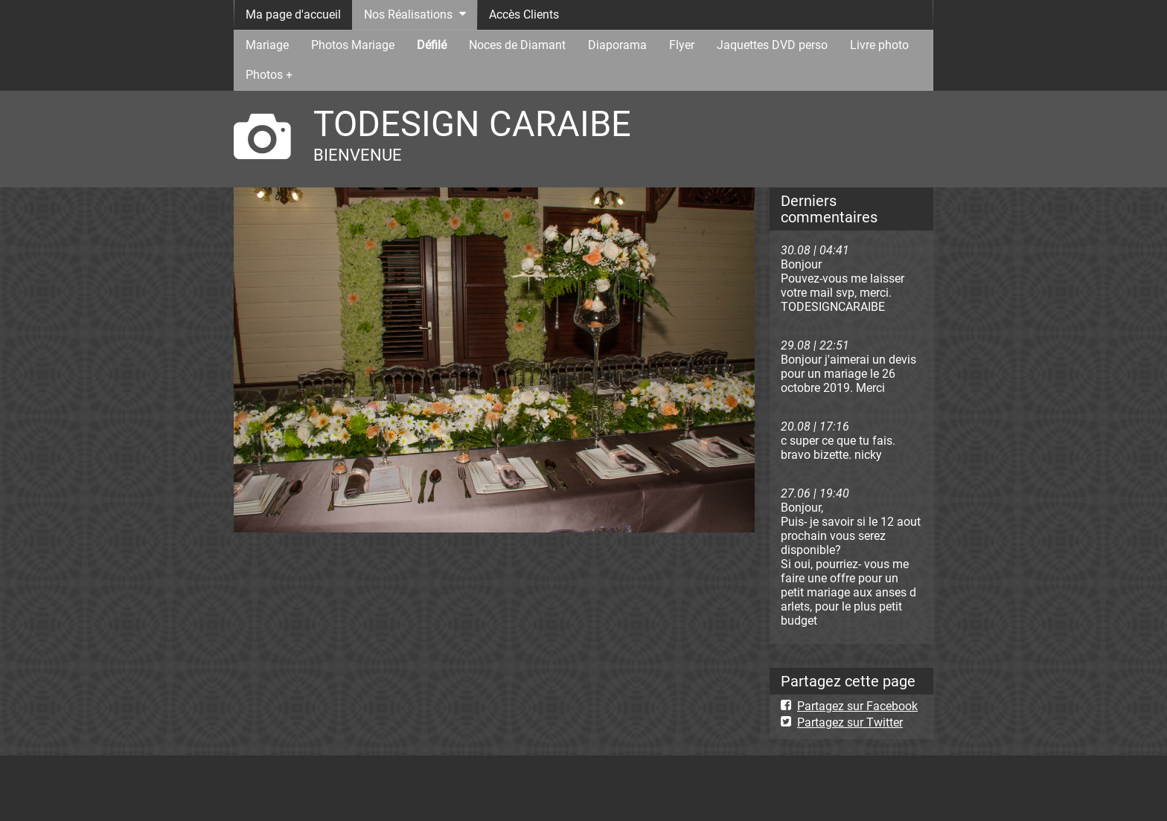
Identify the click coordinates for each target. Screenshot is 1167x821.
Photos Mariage (352, 45)
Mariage (267, 45)
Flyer (681, 45)
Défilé (432, 45)
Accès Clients (524, 14)
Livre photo (879, 45)
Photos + (269, 75)
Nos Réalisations (408, 14)
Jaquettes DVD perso (772, 45)
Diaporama (617, 45)
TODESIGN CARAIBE (472, 123)
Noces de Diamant (517, 45)
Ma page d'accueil (293, 14)
